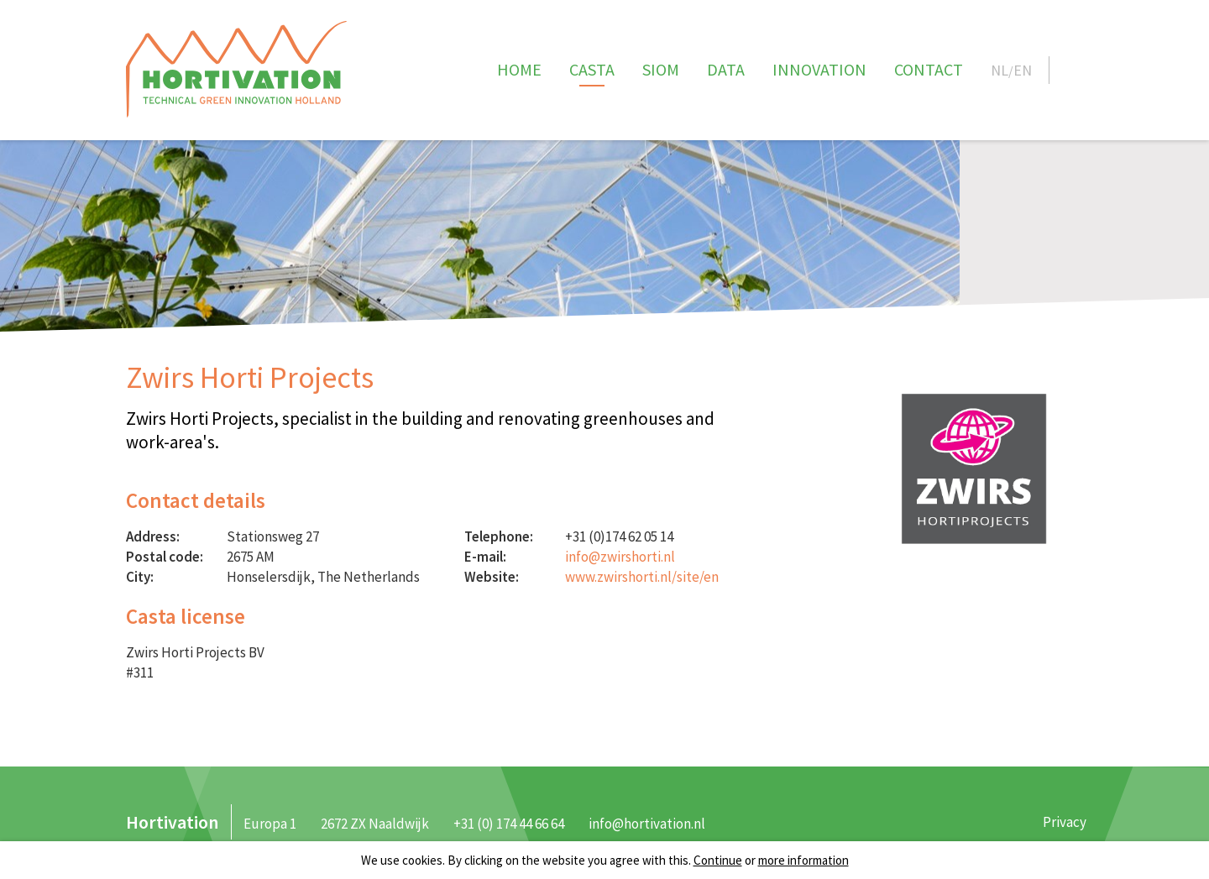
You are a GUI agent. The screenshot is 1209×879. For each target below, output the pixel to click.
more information (803, 860)
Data (726, 69)
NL (999, 70)
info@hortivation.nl (647, 823)
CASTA (592, 69)
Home (519, 69)
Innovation (819, 69)
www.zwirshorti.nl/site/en (642, 577)
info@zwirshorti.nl (620, 556)
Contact (928, 69)
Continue (717, 860)
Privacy (1064, 822)
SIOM (660, 69)
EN (1022, 70)
